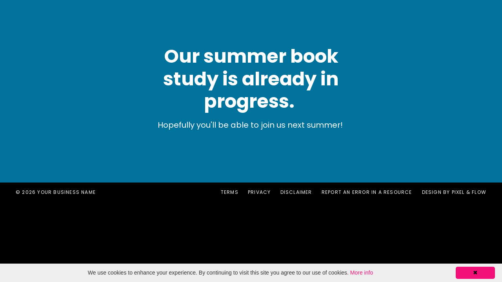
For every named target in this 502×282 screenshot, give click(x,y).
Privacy (259, 192)
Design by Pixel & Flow (454, 192)
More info (361, 272)
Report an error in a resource (367, 192)
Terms (229, 192)
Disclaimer (296, 192)
